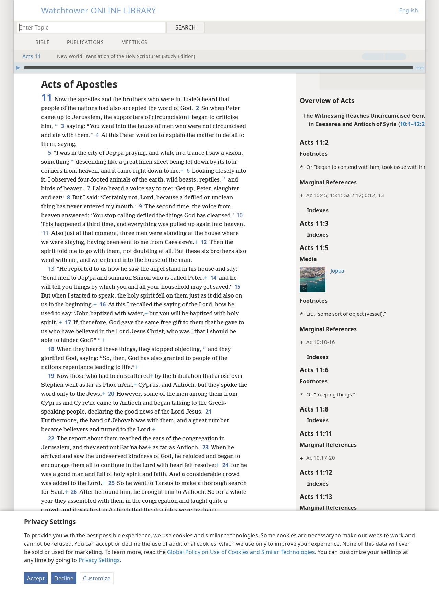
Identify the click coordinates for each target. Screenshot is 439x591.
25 (130, 483)
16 (102, 304)
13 (51, 269)
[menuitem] (418, 27)
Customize (96, 578)
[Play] (18, 67)
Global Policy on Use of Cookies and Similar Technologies (241, 552)
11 (95, 233)
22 (51, 438)
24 (225, 465)
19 (51, 376)
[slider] (218, 67)
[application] (219, 67)
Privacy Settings (99, 560)
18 (51, 349)
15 (237, 286)
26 (119, 492)
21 (208, 411)
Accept (36, 578)
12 (45, 251)
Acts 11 (28, 56)
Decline (63, 578)
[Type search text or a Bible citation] (87, 27)
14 (213, 277)
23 (205, 447)
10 (73, 224)
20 (121, 393)
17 (67, 322)
